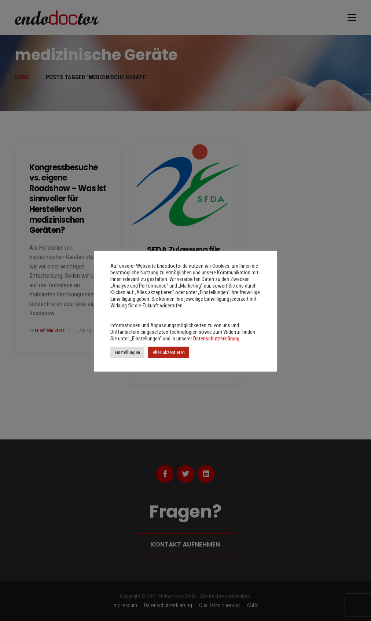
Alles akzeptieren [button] (169, 352)
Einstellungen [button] (127, 352)
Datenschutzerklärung (216, 338)
